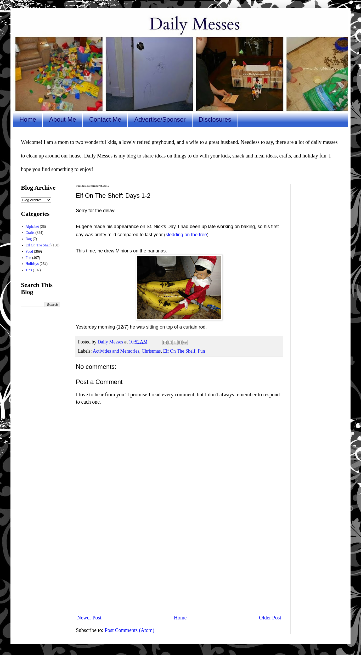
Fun (201, 351)
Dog (29, 239)
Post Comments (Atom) (129, 630)
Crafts (30, 233)
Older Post (270, 617)
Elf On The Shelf (179, 351)
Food (29, 251)
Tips (29, 270)
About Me (62, 119)
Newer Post (89, 617)
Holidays (32, 264)
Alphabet (32, 227)
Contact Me (105, 119)
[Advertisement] (179, 566)
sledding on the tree (186, 234)
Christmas (151, 351)
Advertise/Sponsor (159, 119)
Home (27, 119)
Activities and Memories (116, 351)
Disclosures (215, 119)
